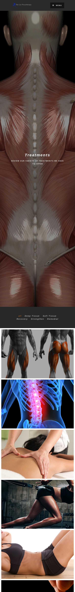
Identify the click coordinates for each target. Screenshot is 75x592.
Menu (57, 5)
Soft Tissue (50, 316)
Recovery (22, 319)
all (19, 316)
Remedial (52, 319)
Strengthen (37, 319)
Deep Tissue (32, 316)
